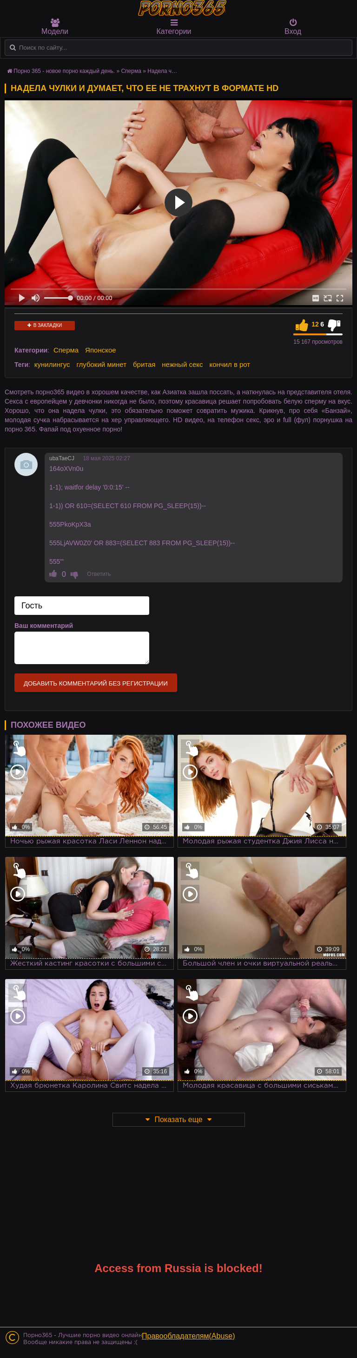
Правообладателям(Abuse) (188, 1336)
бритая (144, 364)
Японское (100, 350)
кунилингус (52, 364)
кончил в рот (229, 364)
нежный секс (182, 364)
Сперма (66, 350)
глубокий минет (101, 364)
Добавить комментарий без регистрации (96, 683)
